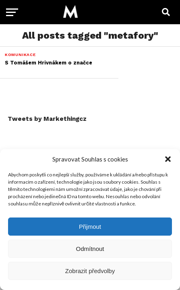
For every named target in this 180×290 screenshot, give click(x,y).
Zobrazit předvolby (90, 270)
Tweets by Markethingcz (47, 118)
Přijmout (90, 226)
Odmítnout (90, 248)
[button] (168, 159)
